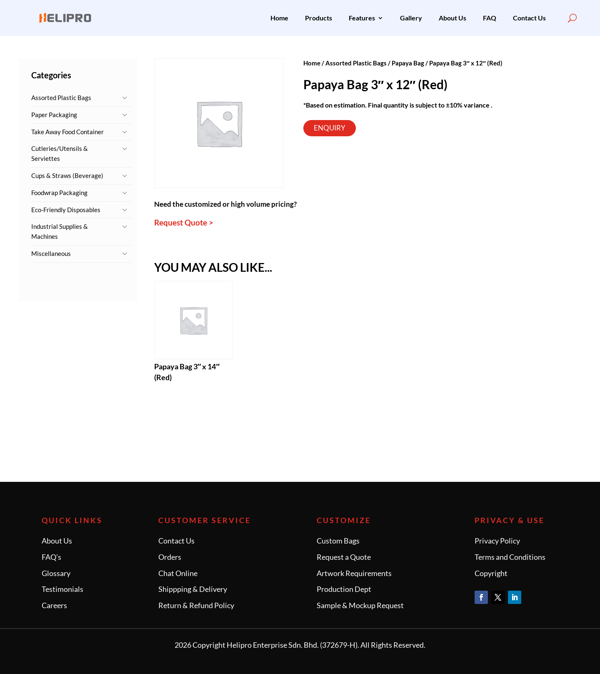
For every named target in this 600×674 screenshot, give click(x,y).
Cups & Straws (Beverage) (67, 175)
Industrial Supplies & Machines (59, 231)
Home (279, 18)
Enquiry (329, 127)
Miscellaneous (51, 253)
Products (318, 18)
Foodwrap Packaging (59, 192)
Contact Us (529, 18)
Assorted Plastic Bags (61, 97)
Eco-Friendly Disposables (65, 209)
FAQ (489, 18)
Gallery (411, 18)
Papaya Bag (408, 63)
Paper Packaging (54, 114)
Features (362, 18)
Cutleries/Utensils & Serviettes (59, 153)
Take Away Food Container (67, 131)
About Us (452, 18)
